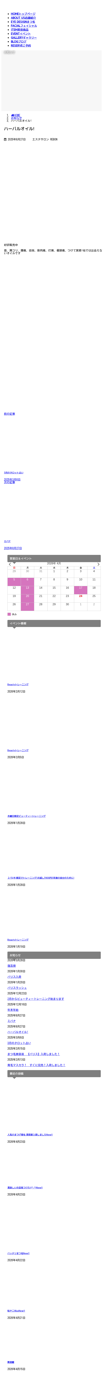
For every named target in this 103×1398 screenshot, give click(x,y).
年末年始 (12, 1010)
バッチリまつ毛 (18, 1253)
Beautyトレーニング (18, 684)
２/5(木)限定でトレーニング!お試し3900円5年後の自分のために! (40, 877)
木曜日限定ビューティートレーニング (26, 816)
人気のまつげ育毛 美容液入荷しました (30, 1134)
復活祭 (11, 965)
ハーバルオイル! (17, 1032)
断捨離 (10, 1362)
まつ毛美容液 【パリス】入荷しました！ (33, 1054)
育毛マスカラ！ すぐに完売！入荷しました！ (36, 1065)
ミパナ (11, 1021)
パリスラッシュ (17, 987)
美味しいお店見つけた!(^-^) (25, 1187)
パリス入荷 (14, 976)
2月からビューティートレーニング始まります (35, 998)
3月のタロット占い (19, 1043)
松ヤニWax (16, 1310)
